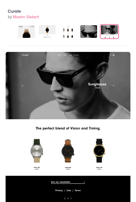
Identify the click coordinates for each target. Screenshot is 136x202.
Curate (14, 11)
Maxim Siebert (26, 16)
